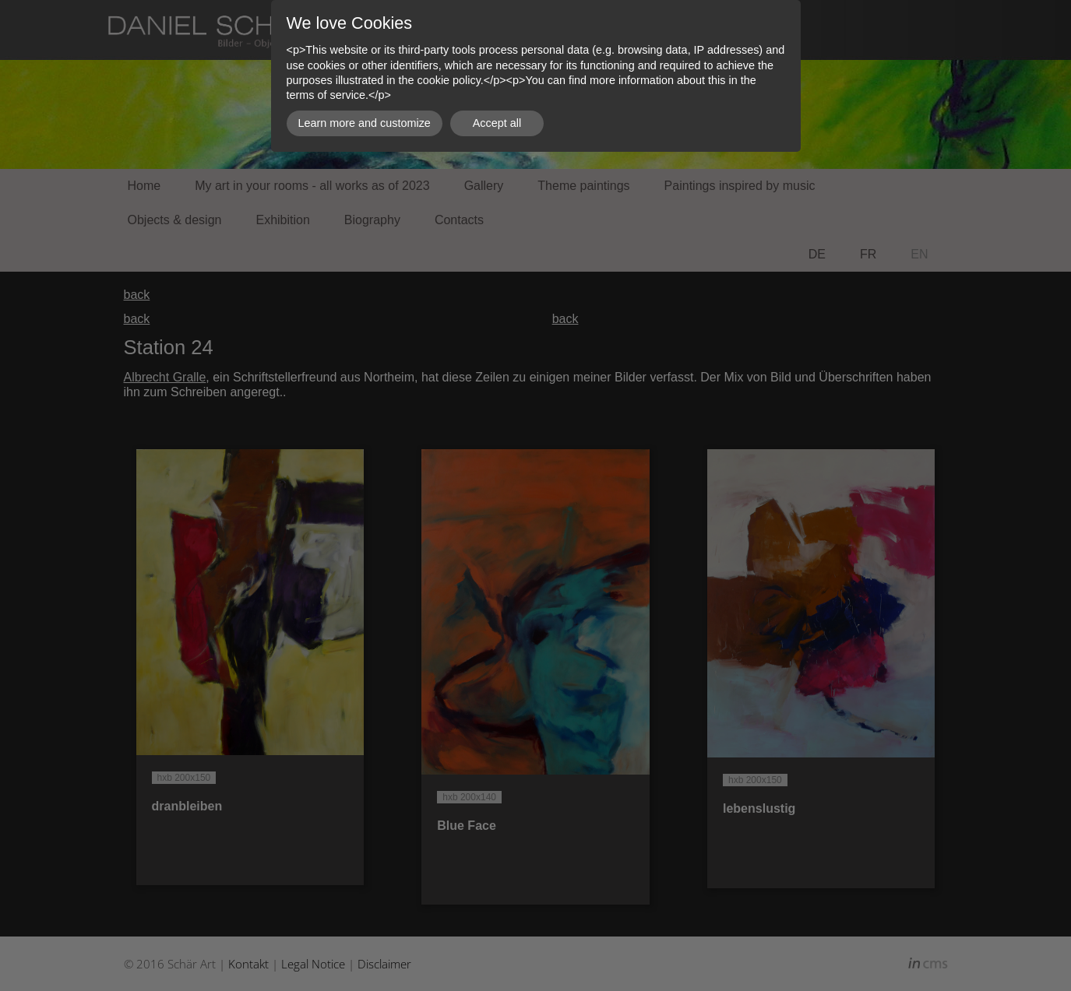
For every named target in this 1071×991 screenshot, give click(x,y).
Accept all (497, 123)
